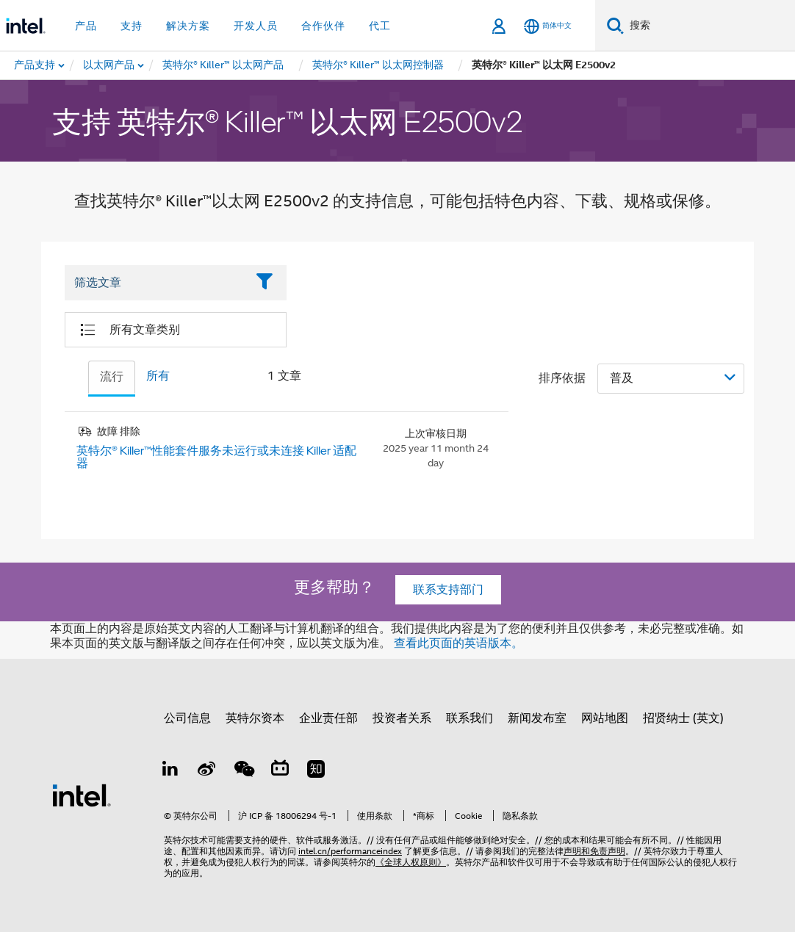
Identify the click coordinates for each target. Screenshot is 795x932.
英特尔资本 (255, 718)
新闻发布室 (537, 718)
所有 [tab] (158, 376)
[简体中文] (547, 26)
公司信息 (187, 718)
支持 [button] (131, 25)
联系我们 (469, 718)
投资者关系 (402, 718)
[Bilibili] (279, 771)
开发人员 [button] (256, 25)
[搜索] (615, 25)
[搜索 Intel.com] (709, 25)
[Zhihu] (315, 771)
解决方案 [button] (188, 25)
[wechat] (243, 771)
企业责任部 (328, 718)
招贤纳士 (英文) (683, 718)
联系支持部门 (448, 589)
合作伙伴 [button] (323, 25)
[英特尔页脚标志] (81, 794)
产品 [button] (86, 25)
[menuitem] (109, 65)
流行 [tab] (111, 376)
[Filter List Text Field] (155, 282)
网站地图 (604, 718)
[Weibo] (207, 771)
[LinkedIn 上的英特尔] (170, 771)
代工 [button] (380, 25)
